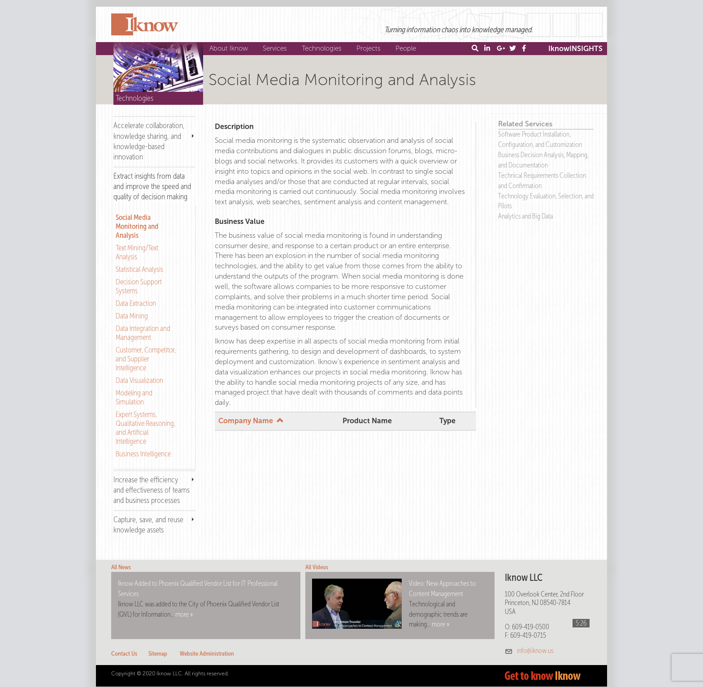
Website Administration (207, 653)
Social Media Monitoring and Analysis (137, 226)
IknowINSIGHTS (575, 48)
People (407, 48)
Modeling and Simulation (134, 397)
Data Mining (132, 315)
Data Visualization (139, 380)
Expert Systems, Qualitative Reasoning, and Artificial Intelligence (145, 428)
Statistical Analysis (139, 269)
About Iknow (230, 48)
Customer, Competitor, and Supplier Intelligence (146, 358)
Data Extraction (136, 303)
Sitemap (157, 653)
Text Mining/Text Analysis (137, 252)
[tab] (154, 140)
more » (184, 614)
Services (276, 48)
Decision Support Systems (139, 286)
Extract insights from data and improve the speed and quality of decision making (152, 186)
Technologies (323, 48)
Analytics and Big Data (525, 216)
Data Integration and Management (143, 333)
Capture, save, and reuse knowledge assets (148, 525)
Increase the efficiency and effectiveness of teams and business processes (151, 490)
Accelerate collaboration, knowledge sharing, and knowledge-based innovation (149, 140)
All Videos (316, 567)
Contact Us (124, 653)
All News (121, 567)
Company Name (251, 420)
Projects (370, 48)
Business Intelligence (143, 453)
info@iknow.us (535, 650)
